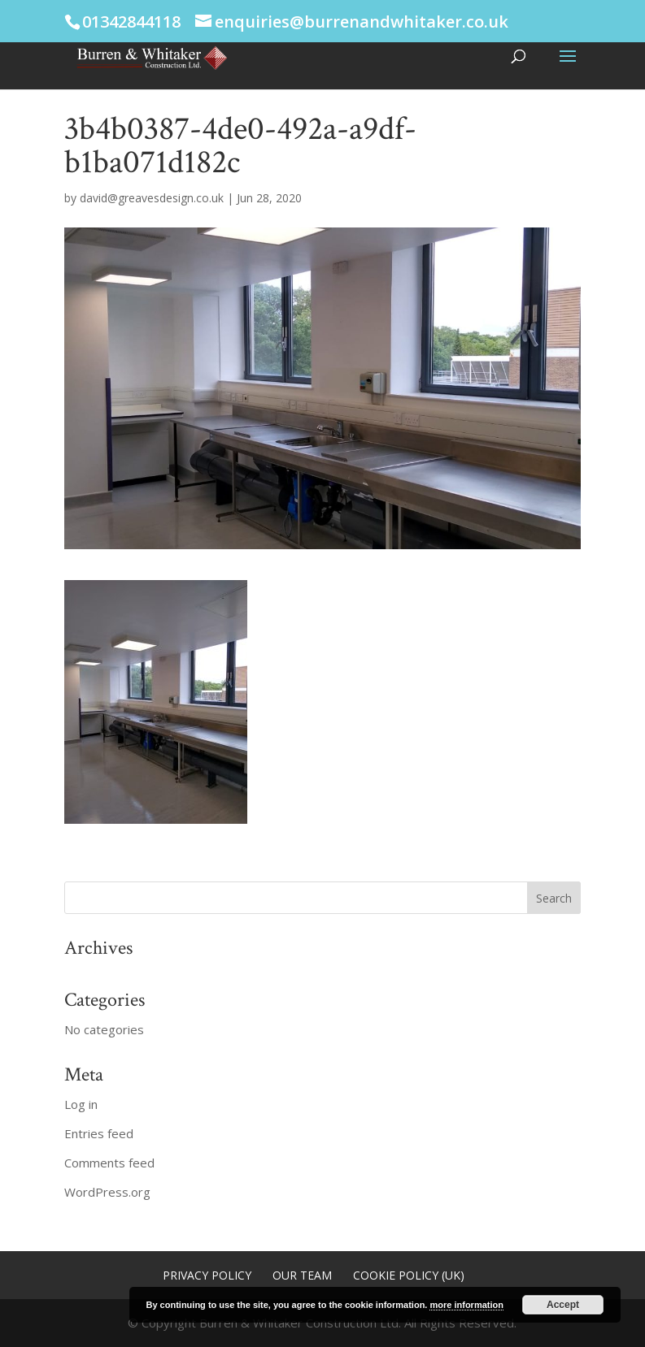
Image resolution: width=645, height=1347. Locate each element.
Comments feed (109, 1162)
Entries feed (98, 1133)
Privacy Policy (207, 1275)
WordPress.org (107, 1192)
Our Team (302, 1275)
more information (466, 1305)
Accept (563, 1304)
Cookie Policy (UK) (408, 1275)
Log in (81, 1104)
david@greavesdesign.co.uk (152, 198)
